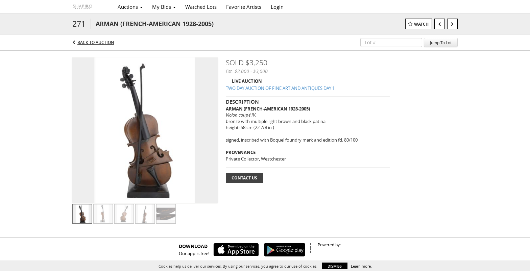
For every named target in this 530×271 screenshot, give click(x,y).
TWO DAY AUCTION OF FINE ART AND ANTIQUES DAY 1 (280, 88)
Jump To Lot (441, 42)
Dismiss (335, 266)
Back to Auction (95, 42)
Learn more (361, 266)
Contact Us (244, 178)
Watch (421, 24)
